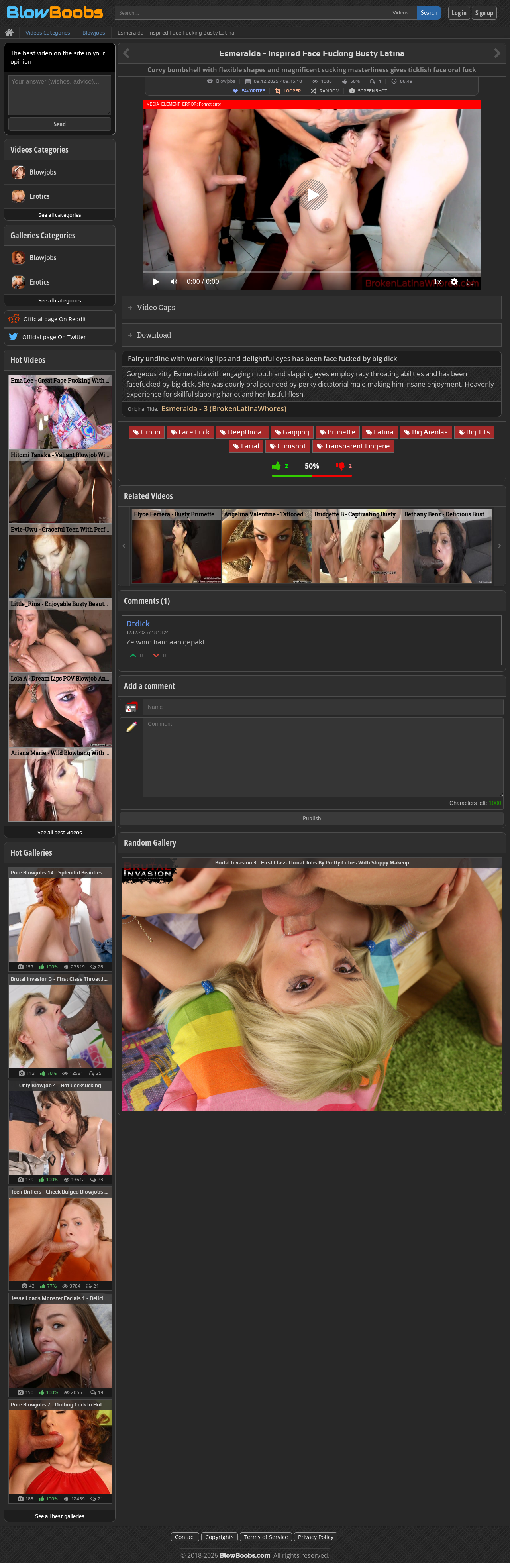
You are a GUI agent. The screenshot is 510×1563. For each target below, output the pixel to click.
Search (429, 12)
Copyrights (219, 1537)
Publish (312, 818)
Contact (185, 1537)
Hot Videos (27, 359)
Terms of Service (266, 1537)
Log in (459, 12)
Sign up (484, 12)
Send (60, 124)
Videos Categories (39, 149)
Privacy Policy (315, 1537)
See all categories (59, 215)
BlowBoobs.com (245, 1555)
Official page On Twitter (54, 337)
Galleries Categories (42, 235)
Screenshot (372, 91)
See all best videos (59, 832)
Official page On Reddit (55, 319)
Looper (292, 91)
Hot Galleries (31, 852)
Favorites (253, 91)
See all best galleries (59, 1516)
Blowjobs (225, 81)
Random (329, 91)
